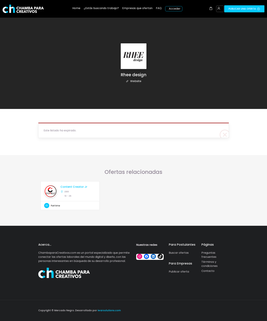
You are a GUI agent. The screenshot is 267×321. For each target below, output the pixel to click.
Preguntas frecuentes (208, 255)
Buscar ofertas (179, 253)
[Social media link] (226, 310)
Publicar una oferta (244, 8)
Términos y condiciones (209, 264)
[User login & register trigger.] (219, 9)
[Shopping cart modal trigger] (211, 9)
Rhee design (133, 75)
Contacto (207, 271)
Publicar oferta (179, 272)
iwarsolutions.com (109, 310)
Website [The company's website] (133, 81)
